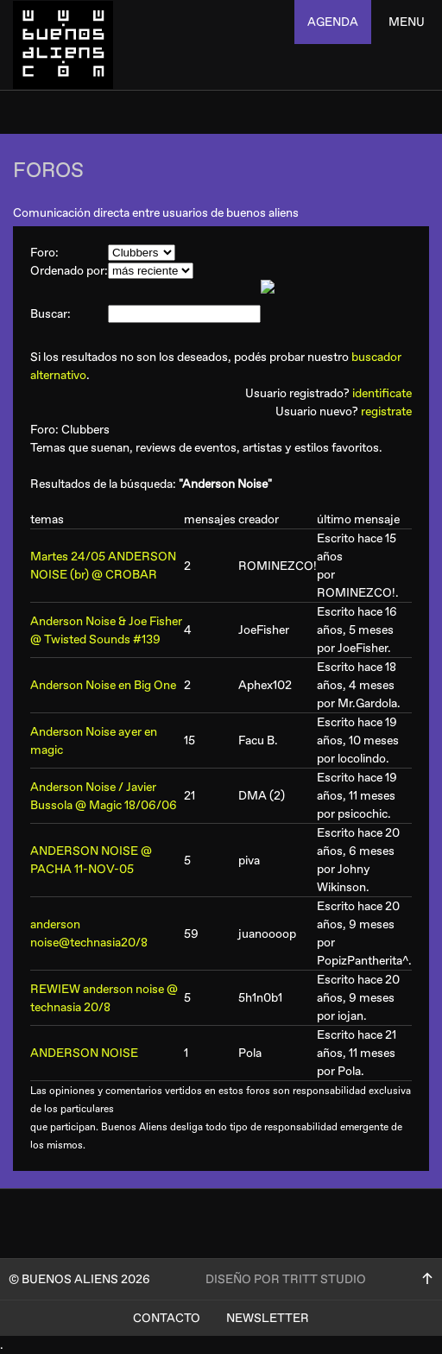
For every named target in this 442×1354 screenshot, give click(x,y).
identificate (382, 393)
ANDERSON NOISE (84, 1053)
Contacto (166, 1318)
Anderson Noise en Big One (103, 685)
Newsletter (267, 1318)
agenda (332, 22)
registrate (386, 411)
